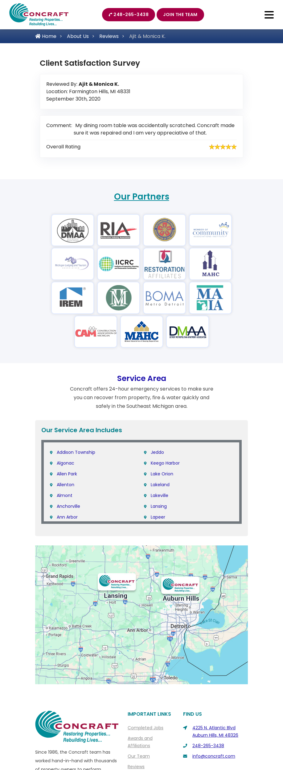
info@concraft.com (213, 756)
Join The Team (180, 14)
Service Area (141, 378)
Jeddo (157, 452)
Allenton (65, 485)
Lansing (159, 506)
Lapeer (158, 517)
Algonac (65, 463)
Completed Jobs (145, 728)
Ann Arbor (67, 517)
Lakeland (160, 485)
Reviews (109, 36)
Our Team (139, 756)
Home (45, 36)
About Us (78, 36)
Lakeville (159, 495)
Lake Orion (162, 474)
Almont (64, 495)
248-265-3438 (129, 14)
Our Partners (141, 197)
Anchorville (68, 506)
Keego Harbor (165, 463)
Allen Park (67, 474)
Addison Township (76, 452)
